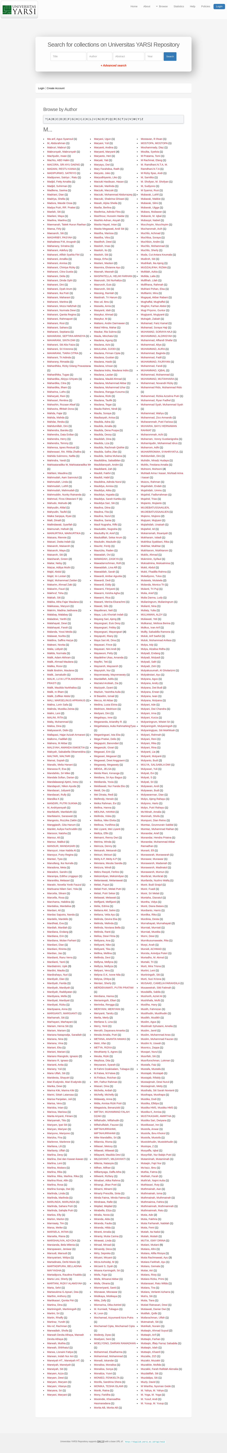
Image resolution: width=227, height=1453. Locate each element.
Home (134, 6)
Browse (163, 6)
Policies (205, 6)
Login (219, 6)
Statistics (179, 6)
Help (192, 6)
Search (170, 56)
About (146, 6)
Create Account (56, 88)
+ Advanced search (113, 65)
